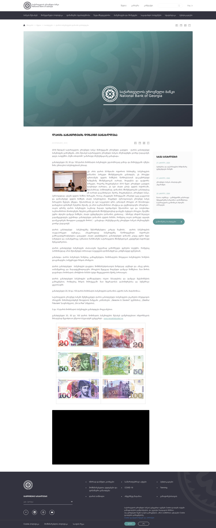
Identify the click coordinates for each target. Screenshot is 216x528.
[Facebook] (177, 25)
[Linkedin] (181, 25)
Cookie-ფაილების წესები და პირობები (139, 517)
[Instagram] (43, 512)
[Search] (168, 5)
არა (146, 524)
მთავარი (29, 25)
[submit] (179, 5)
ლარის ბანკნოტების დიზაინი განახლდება (72, 25)
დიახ (130, 524)
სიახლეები (49, 25)
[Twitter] (185, 25)
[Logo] (41, 6)
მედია (39, 25)
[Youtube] (51, 512)
